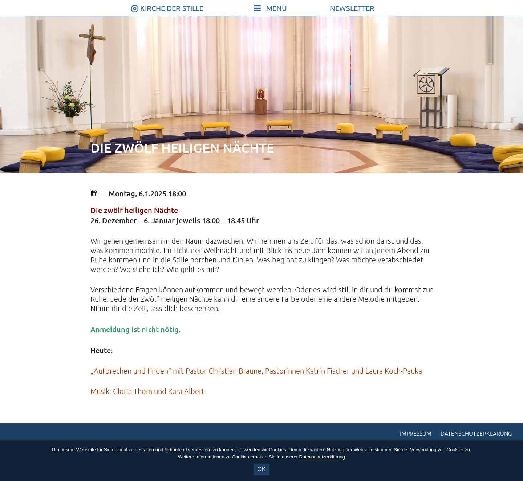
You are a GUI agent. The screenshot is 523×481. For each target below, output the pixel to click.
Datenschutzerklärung (476, 433)
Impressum (415, 433)
